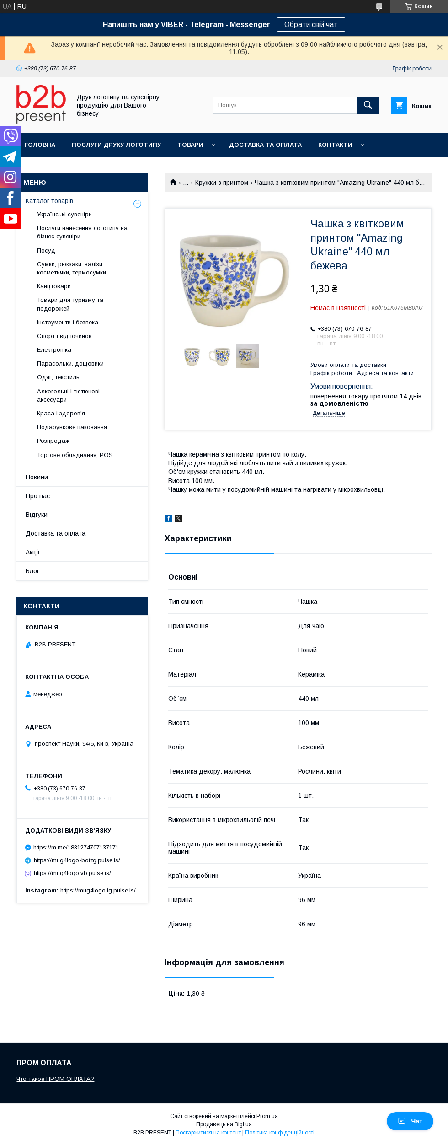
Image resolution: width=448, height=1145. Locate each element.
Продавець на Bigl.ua (224, 1124)
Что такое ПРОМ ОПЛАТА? (55, 1078)
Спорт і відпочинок (64, 336)
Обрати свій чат (311, 24)
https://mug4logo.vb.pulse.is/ (72, 873)
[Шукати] (368, 105)
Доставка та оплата (265, 144)
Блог (32, 571)
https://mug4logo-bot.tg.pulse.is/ (77, 860)
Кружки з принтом (221, 182)
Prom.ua (267, 1116)
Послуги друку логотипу (116, 144)
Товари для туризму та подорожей (70, 304)
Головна (40, 144)
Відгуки (37, 514)
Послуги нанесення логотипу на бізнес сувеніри (82, 232)
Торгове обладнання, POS (75, 455)
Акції (33, 552)
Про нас (38, 496)
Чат (410, 1121)
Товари (190, 144)
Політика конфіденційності (280, 1132)
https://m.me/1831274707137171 (76, 847)
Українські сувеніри (64, 214)
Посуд (46, 250)
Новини (37, 477)
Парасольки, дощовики (70, 363)
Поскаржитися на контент (208, 1132)
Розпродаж (53, 440)
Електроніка (54, 349)
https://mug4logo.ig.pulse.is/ (98, 890)
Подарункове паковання (72, 427)
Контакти (335, 144)
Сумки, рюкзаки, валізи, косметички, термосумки (71, 268)
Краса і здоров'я (61, 413)
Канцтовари (54, 286)
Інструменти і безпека (67, 322)
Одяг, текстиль (58, 377)
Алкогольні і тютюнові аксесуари (68, 395)
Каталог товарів (49, 200)
